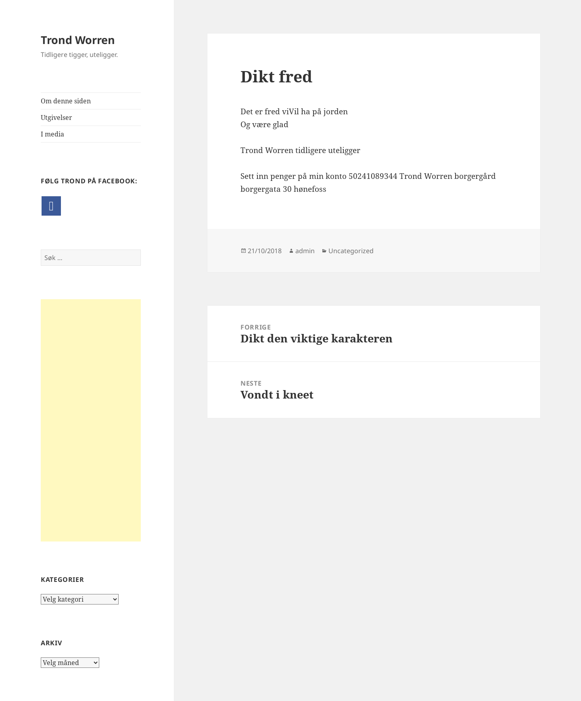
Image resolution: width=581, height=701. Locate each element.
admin (305, 250)
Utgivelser (56, 117)
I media (52, 134)
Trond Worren (78, 39)
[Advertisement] (91, 420)
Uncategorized (351, 250)
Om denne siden (66, 101)
